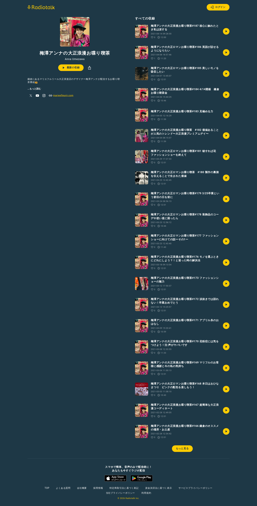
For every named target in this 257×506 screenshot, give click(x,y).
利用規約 (146, 493)
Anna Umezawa (75, 59)
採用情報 (98, 488)
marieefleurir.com (61, 96)
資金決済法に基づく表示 (158, 488)
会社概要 (82, 488)
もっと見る (182, 448)
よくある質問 (63, 488)
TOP (47, 488)
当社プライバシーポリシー (120, 493)
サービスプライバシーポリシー (195, 488)
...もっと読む (34, 88)
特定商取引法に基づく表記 (124, 488)
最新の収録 (70, 68)
